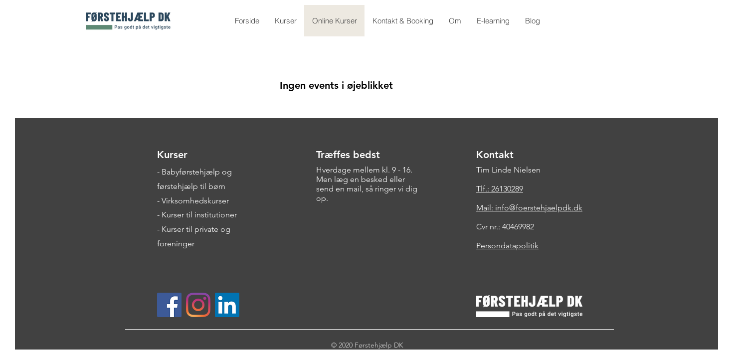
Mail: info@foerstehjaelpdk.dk (529, 207)
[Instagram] (198, 305)
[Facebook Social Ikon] (169, 305)
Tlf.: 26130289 (499, 188)
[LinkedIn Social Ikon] (227, 305)
